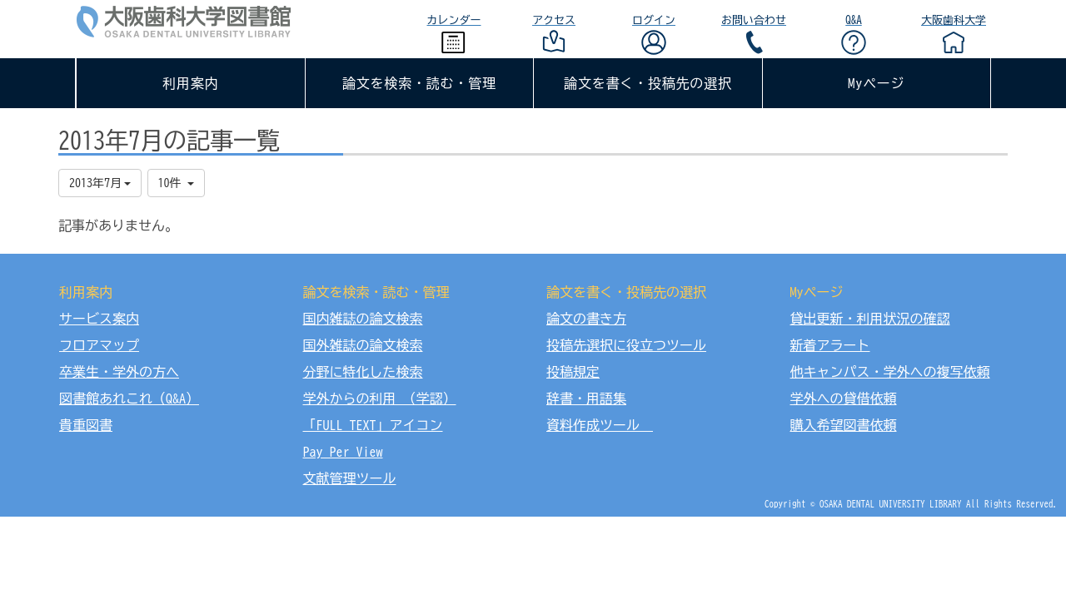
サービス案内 (99, 318)
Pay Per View (343, 451)
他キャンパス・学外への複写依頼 (890, 372)
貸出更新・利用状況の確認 (870, 318)
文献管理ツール (349, 478)
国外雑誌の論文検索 (363, 345)
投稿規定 (573, 372)
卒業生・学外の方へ (119, 372)
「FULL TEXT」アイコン (373, 425)
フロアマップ (99, 345)
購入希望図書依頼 (843, 425)
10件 (176, 183)
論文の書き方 (586, 318)
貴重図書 (85, 425)
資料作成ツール (599, 425)
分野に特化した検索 (363, 372)
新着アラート (830, 345)
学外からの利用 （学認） (379, 398)
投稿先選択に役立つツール (626, 345)
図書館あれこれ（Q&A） (129, 398)
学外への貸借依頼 (843, 398)
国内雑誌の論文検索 (363, 318)
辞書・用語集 (586, 398)
